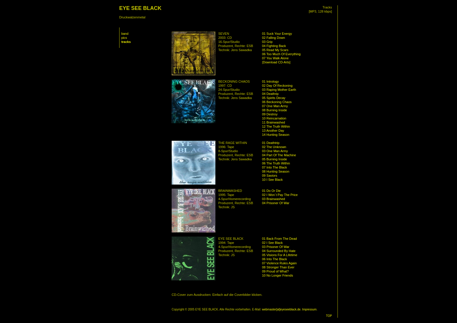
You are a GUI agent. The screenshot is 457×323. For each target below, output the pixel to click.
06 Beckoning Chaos (277, 102)
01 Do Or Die (271, 190)
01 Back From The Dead (279, 238)
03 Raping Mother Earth (279, 89)
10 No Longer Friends (277, 275)
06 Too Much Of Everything (281, 54)
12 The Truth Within (276, 126)
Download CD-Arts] (276, 62)
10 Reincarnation (274, 118)
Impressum (309, 309)
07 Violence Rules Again (279, 263)
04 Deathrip (270, 93)
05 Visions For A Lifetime (279, 255)
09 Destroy (269, 114)
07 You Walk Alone (275, 58)
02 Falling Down (273, 37)
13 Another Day (273, 130)
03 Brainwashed (273, 199)
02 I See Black (272, 242)
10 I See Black (272, 179)
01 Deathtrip (271, 143)
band (124, 33)
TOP (329, 315)
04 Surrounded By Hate (279, 251)
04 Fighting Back (274, 46)
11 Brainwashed (273, 122)
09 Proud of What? (275, 271)
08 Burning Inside (274, 110)
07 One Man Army (275, 106)
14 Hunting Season (275, 134)
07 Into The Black (274, 167)
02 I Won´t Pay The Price (280, 195)
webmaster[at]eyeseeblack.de (281, 309)
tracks (126, 42)
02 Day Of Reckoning (277, 85)
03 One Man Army (275, 151)
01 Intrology (270, 81)
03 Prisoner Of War (275, 247)
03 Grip (267, 42)
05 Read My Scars (275, 50)
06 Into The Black (274, 259)
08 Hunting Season (275, 171)
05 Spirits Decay (273, 98)
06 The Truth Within (276, 163)
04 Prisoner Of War (275, 203)
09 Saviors (269, 175)
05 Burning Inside (274, 159)
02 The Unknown (274, 147)
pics (124, 37)
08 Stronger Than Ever (278, 267)
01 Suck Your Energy (277, 33)
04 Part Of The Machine (279, 155)
